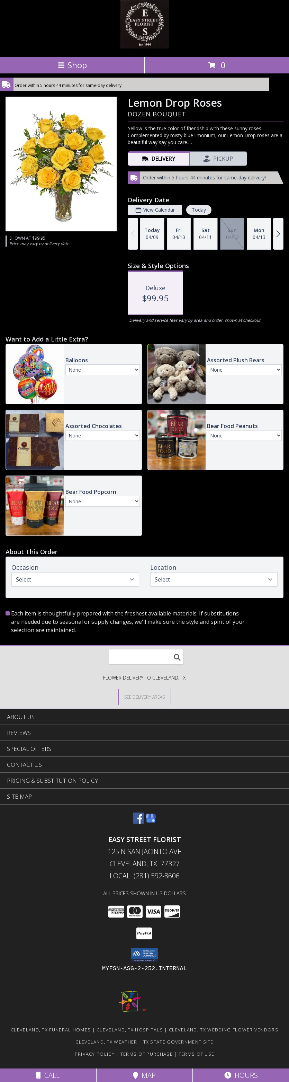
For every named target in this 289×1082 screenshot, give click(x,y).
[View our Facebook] (138, 821)
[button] (144, 955)
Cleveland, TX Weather (106, 1042)
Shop (72, 65)
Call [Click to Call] (48, 1075)
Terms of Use (197, 1054)
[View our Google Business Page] (150, 821)
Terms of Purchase (146, 1054)
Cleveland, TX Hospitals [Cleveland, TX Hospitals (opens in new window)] (130, 1030)
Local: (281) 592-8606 (145, 875)
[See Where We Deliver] (144, 696)
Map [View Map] (144, 1075)
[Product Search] (146, 657)
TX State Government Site (178, 1042)
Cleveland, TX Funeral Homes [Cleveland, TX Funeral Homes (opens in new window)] (51, 1030)
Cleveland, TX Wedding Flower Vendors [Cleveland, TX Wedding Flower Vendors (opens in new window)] (223, 1030)
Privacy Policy (95, 1054)
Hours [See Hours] (241, 1075)
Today (199, 209)
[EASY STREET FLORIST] (144, 46)
